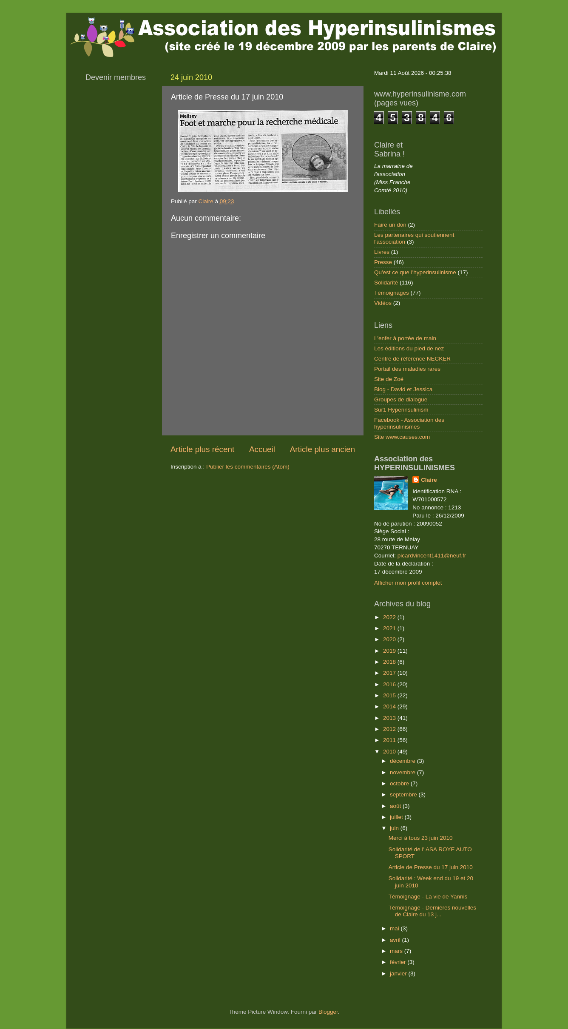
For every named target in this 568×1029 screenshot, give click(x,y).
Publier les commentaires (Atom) (248, 466)
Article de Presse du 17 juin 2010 (431, 867)
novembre (403, 772)
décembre (403, 761)
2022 (390, 617)
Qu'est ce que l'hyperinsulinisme (415, 272)
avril (396, 940)
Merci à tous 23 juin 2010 (421, 838)
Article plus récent (202, 449)
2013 (390, 718)
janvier (399, 973)
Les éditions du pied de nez (409, 348)
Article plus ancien (322, 449)
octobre (400, 783)
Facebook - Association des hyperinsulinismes (409, 423)
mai (395, 928)
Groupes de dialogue (400, 399)
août (396, 806)
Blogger (328, 1012)
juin (395, 828)
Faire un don (390, 225)
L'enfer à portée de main (405, 338)
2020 (390, 639)
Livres (381, 252)
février (398, 962)
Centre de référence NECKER (412, 358)
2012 (390, 729)
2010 (390, 751)
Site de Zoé (388, 379)
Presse (383, 262)
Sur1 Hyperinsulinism (401, 409)
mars (397, 951)
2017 (390, 673)
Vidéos (383, 303)
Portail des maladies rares (407, 369)
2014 (390, 706)
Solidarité (386, 282)
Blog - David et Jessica (403, 389)
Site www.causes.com (402, 437)
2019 (390, 651)
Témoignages (391, 293)
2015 (390, 695)
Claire (429, 480)
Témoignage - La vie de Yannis (428, 896)
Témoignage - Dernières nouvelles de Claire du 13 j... (432, 911)
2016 (390, 684)
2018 (390, 662)
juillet (397, 817)
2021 (390, 628)
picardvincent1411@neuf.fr (432, 555)
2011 (390, 740)
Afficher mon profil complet (408, 583)
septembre (404, 794)
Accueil (262, 449)
